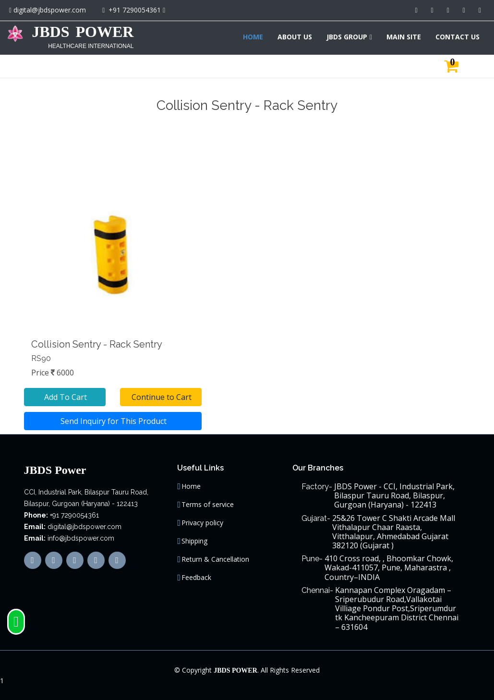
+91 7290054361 (134, 9)
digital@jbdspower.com (49, 9)
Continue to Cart (161, 397)
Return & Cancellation (215, 559)
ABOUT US (294, 36)
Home (191, 486)
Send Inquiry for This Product (113, 421)
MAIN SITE (403, 36)
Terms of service (207, 504)
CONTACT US (457, 36)
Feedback (196, 577)
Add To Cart (64, 397)
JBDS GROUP (346, 36)
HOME (253, 36)
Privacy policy (202, 522)
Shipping (194, 541)
